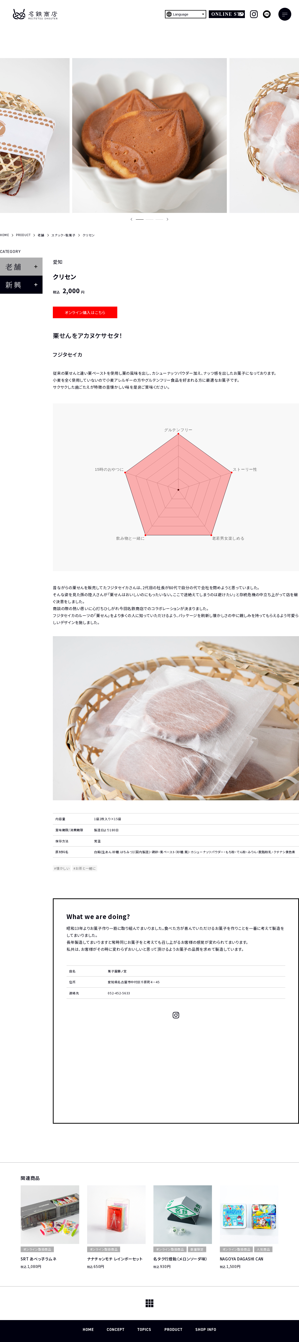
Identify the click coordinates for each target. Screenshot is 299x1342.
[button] (140, 219)
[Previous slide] (131, 219)
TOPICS (144, 1329)
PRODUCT (173, 1329)
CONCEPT (115, 1329)
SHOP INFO (205, 1329)
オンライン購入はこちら (85, 312)
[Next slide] (167, 219)
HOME (88, 1329)
